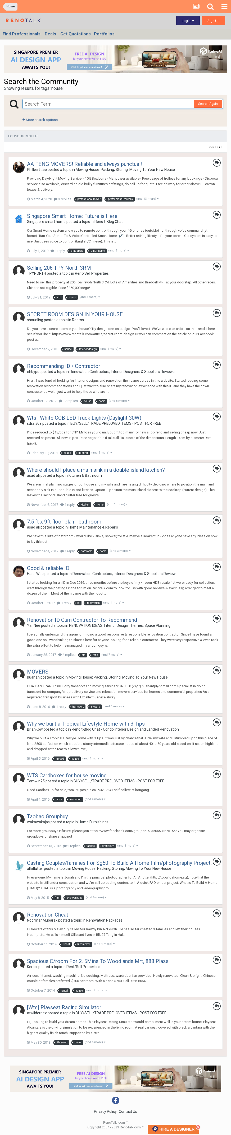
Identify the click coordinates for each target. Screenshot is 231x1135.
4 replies (66, 655)
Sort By (215, 147)
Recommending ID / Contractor (63, 366)
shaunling (35, 320)
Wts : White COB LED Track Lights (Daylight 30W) (84, 418)
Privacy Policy (105, 1111)
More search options (40, 120)
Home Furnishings (93, 822)
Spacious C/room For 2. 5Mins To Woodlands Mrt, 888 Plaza (98, 961)
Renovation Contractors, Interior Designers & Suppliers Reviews (122, 372)
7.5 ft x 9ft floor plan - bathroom (64, 522)
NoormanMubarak (42, 920)
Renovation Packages (104, 920)
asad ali (33, 475)
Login (188, 21)
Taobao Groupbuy (47, 816)
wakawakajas (38, 822)
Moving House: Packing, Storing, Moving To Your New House (125, 169)
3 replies (62, 199)
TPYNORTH (36, 273)
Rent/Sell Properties (92, 273)
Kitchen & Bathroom (85, 475)
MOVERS (37, 672)
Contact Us (128, 1111)
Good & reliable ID (48, 568)
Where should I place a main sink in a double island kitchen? (96, 470)
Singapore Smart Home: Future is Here (72, 216)
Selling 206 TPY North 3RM (59, 268)
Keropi (32, 967)
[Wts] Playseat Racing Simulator (64, 1007)
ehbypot (34, 372)
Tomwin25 (36, 781)
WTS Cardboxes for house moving (67, 775)
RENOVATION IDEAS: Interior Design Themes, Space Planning (119, 625)
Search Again (208, 104)
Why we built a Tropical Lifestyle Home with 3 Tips (86, 724)
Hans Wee (35, 574)
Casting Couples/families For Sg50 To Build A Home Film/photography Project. (119, 863)
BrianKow (35, 729)
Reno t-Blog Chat (108, 221)
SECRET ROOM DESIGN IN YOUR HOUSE (75, 314)
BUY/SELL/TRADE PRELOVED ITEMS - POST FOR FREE (115, 423)
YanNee (33, 625)
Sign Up (213, 21)
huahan (33, 677)
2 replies (71, 846)
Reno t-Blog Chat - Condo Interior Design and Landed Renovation (125, 729)
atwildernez (37, 1013)
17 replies (68, 401)
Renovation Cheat (47, 915)
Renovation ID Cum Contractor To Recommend (82, 620)
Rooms (78, 320)
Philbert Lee (37, 169)
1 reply (58, 251)
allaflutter (35, 868)
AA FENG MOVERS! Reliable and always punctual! (84, 164)
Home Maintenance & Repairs (93, 527)
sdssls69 (34, 423)
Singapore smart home (46, 221)
